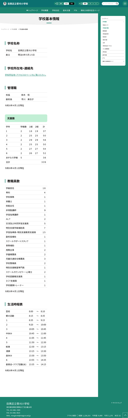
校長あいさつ (105, 25)
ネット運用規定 (106, 49)
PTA (75, 10)
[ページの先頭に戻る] (125, 415)
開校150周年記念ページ (90, 10)
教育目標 (105, 31)
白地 (66, 3)
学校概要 (44, 10)
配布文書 (66, 10)
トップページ (33, 10)
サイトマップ (117, 403)
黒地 (72, 3)
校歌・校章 (105, 40)
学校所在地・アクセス (107, 46)
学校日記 (55, 10)
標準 (85, 3)
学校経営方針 (106, 34)
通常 (61, 3)
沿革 (104, 43)
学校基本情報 (106, 28)
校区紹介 (105, 37)
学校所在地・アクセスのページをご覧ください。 (25, 74)
